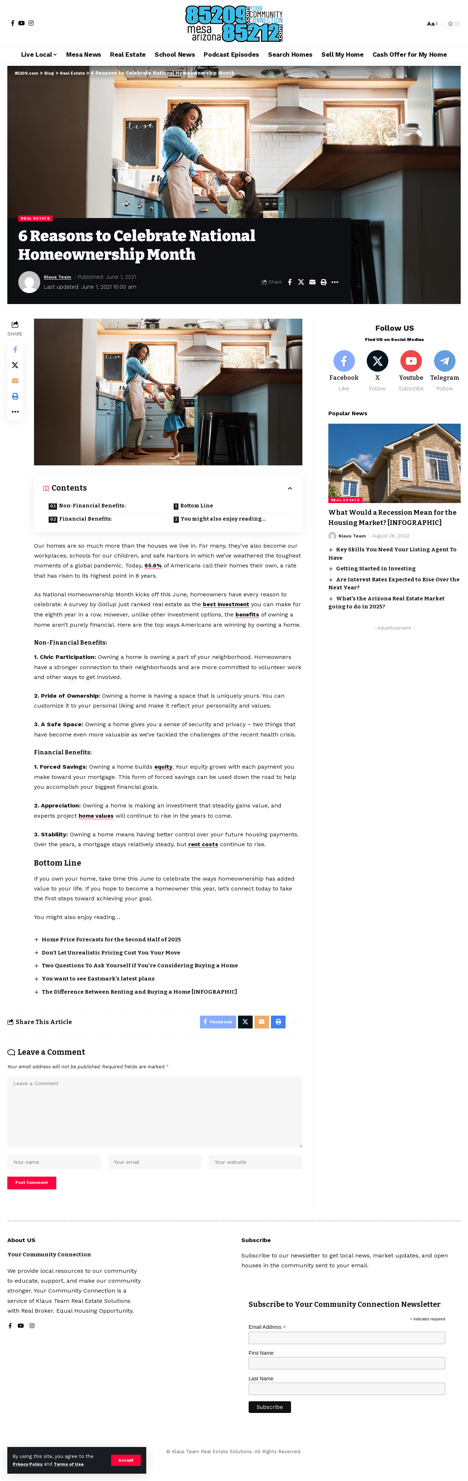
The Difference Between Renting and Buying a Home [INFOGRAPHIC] (148, 999)
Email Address (267, 1346)
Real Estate (37, 218)
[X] (378, 367)
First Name (261, 1373)
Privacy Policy (30, 1464)
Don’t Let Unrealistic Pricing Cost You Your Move (116, 960)
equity (165, 775)
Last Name (261, 1398)
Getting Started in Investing (376, 576)
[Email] (312, 283)
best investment (229, 603)
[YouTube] (21, 23)
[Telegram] (445, 367)
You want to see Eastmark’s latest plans (103, 986)
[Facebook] (12, 23)
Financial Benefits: (87, 518)
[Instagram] (31, 23)
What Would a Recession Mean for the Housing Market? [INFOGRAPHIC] (388, 520)
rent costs (206, 853)
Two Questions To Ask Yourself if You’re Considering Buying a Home (147, 973)
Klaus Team (60, 277)
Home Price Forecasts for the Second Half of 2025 (118, 947)
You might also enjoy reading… (224, 518)
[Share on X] (301, 283)
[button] (125, 1460)
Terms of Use (75, 1464)
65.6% (182, 565)
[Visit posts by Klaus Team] (29, 283)
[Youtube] (411, 367)
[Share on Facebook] (289, 283)
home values (99, 824)
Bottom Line (197, 505)
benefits (259, 613)
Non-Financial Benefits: (94, 505)
